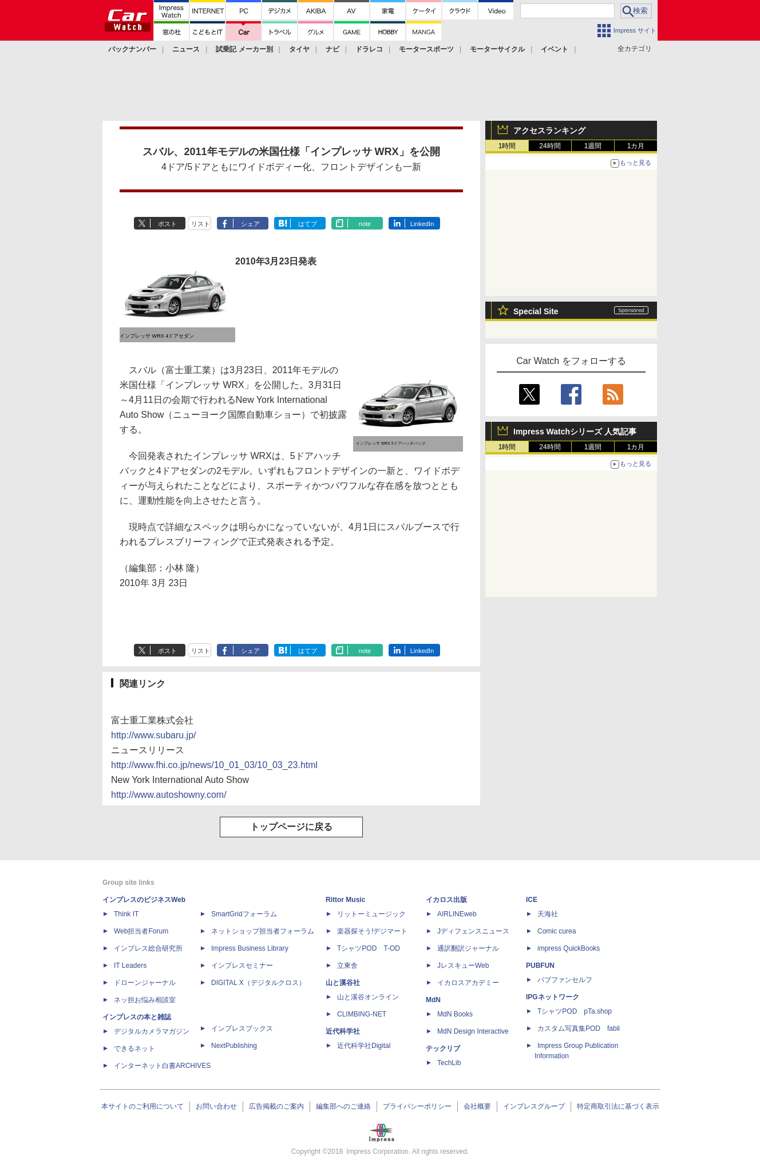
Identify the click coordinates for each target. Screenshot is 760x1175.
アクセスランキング (549, 130)
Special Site (536, 311)
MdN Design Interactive (473, 1031)
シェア (250, 223)
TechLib (449, 1063)
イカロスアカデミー (468, 983)
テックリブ (443, 1049)
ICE (531, 900)
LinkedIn (422, 223)
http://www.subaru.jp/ (153, 735)
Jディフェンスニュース (473, 931)
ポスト (167, 223)
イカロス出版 (446, 900)
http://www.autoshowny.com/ (169, 795)
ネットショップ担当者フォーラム (262, 931)
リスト (200, 223)
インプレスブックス (242, 1028)
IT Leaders (130, 966)
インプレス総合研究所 (148, 948)
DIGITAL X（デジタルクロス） (258, 983)
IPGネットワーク (552, 997)
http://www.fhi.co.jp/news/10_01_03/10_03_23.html (214, 765)
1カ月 (636, 146)
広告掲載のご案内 (276, 1106)
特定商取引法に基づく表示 (618, 1106)
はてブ (307, 223)
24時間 (549, 146)
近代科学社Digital (363, 1046)
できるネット (134, 1049)
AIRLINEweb (457, 914)
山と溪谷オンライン (368, 997)
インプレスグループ (534, 1106)
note (365, 223)
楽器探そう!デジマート (372, 931)
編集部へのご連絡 (343, 1106)
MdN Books (455, 1014)
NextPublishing (234, 1046)
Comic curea (556, 931)
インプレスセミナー (242, 966)
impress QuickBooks (568, 948)
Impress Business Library (249, 948)
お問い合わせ (216, 1106)
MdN (433, 1000)
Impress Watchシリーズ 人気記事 (574, 431)
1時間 (507, 146)
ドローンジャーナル (145, 983)
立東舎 (347, 966)
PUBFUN (540, 966)
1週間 (593, 146)
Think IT (126, 914)
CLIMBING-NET (361, 1014)
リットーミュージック (371, 914)
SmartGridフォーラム (244, 914)
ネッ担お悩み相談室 (145, 1000)
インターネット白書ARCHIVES (162, 1066)
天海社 (547, 914)
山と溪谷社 (343, 983)
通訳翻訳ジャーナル (468, 948)
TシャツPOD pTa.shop (574, 1011)
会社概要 (477, 1106)
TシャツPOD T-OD (368, 948)
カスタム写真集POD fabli (578, 1028)
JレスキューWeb (463, 966)
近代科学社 (343, 1031)
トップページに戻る (291, 827)
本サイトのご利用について (142, 1106)
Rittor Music (345, 900)
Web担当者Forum (141, 931)
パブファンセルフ (564, 980)
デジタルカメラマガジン (151, 1031)
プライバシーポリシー (417, 1106)
